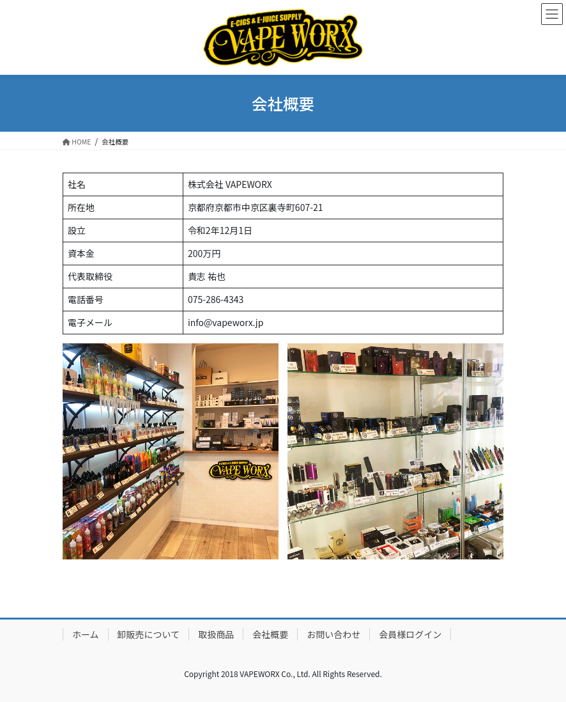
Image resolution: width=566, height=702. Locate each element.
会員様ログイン (410, 634)
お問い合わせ (333, 634)
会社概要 (270, 634)
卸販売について (149, 634)
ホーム (85, 634)
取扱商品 (216, 634)
